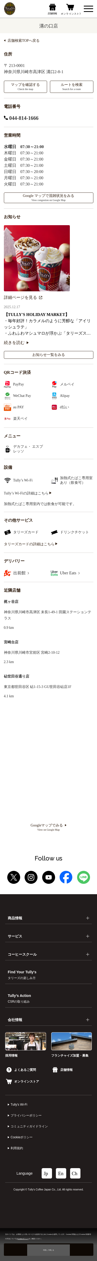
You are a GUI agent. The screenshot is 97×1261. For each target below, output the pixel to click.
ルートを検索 (72, 87)
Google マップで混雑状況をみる (48, 198)
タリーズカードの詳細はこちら (31, 544)
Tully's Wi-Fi (19, 1104)
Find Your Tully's (22, 975)
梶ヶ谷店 (11, 602)
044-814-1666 (21, 118)
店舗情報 (63, 1070)
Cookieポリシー (22, 1137)
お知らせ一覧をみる (48, 355)
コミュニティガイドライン (29, 1126)
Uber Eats (70, 573)
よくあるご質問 (21, 1070)
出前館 (21, 573)
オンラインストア (22, 1081)
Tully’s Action (19, 998)
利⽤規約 (17, 1148)
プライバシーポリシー (26, 1115)
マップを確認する (25, 87)
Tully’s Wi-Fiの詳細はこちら (28, 493)
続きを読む (16, 342)
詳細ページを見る (23, 297)
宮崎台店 (11, 642)
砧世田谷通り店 (16, 676)
